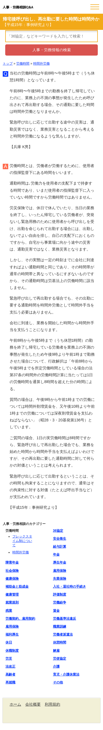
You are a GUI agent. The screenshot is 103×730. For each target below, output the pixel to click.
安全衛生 (59, 539)
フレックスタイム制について (22, 540)
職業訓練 (59, 626)
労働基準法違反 (64, 618)
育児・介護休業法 (66, 674)
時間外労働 (41, 63)
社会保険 (12, 571)
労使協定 (59, 658)
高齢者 (10, 674)
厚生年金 (59, 562)
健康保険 (12, 578)
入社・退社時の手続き (69, 586)
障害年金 (12, 562)
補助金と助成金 (17, 586)
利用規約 (52, 704)
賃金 (56, 611)
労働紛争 (59, 602)
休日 (8, 642)
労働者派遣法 (63, 634)
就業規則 (12, 602)
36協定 (58, 531)
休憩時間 (59, 642)
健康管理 (12, 594)
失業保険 (59, 578)
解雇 (56, 651)
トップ (8, 63)
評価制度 (59, 594)
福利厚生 (12, 634)
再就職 (10, 682)
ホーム (15, 704)
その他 (58, 682)
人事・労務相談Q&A (18, 7)
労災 (8, 658)
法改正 (10, 666)
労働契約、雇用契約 (20, 618)
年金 (56, 554)
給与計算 (59, 546)
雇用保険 (59, 571)
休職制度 (12, 651)
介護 (56, 666)
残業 (8, 611)
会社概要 (33, 704)
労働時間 (22, 63)
